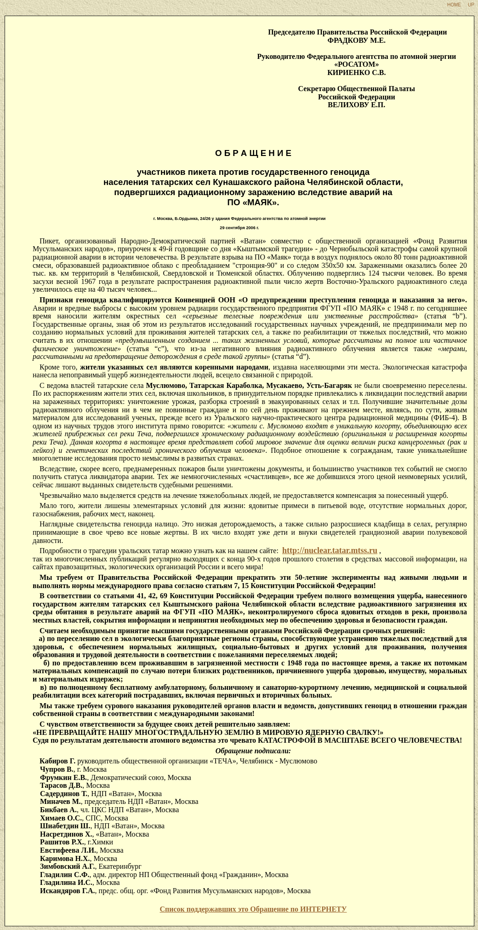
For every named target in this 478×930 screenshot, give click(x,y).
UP (471, 4)
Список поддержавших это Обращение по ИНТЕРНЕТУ (253, 909)
